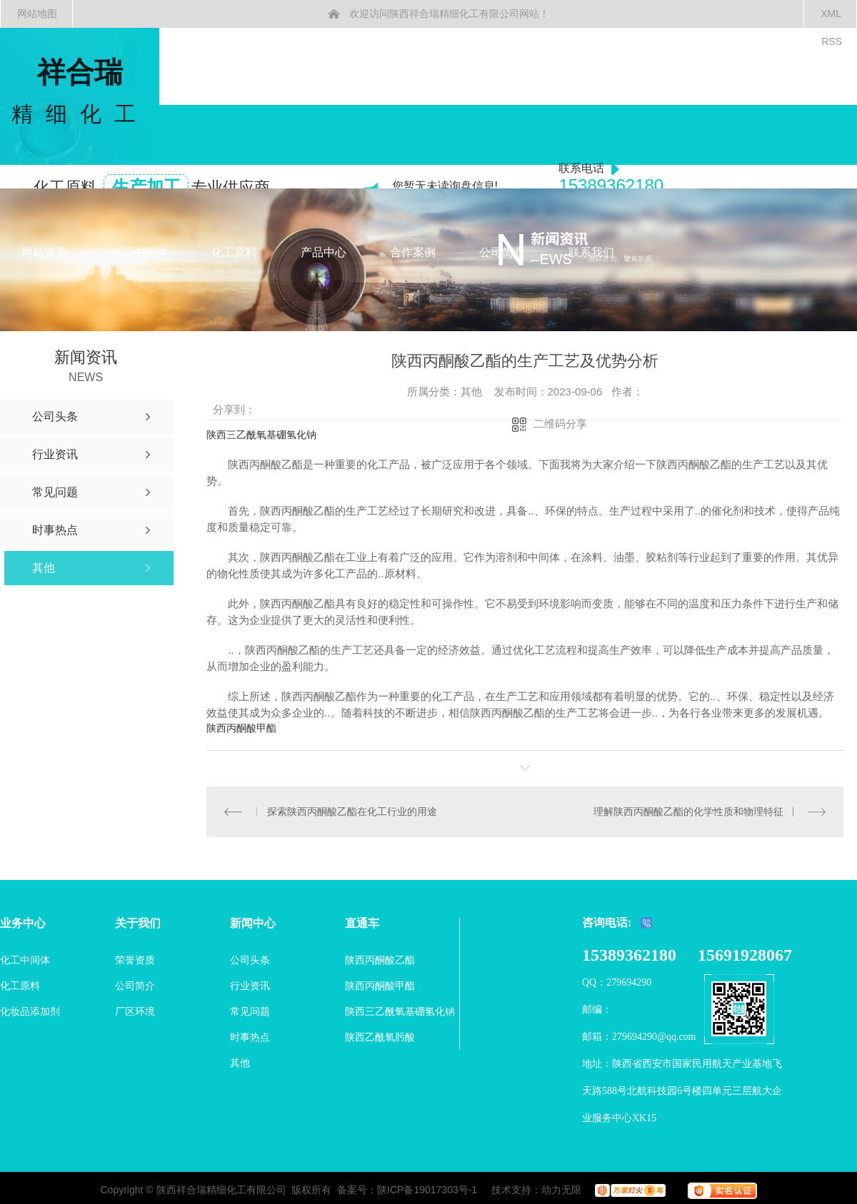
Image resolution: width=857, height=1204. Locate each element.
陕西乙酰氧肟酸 (380, 1037)
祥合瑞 (79, 92)
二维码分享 (560, 424)
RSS (831, 41)
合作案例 (413, 252)
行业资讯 (250, 985)
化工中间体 (139, 252)
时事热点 (250, 1037)
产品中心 (323, 252)
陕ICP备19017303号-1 (427, 1189)
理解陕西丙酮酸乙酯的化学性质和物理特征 (688, 811)
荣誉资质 (135, 960)
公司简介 (502, 252)
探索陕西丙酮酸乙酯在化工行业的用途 (351, 811)
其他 (240, 1062)
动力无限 (561, 1189)
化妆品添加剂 (30, 1011)
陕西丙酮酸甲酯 (241, 728)
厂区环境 (135, 1011)
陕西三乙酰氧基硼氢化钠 (261, 434)
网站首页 (44, 252)
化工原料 (234, 252)
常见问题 (250, 1011)
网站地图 (37, 13)
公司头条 (250, 960)
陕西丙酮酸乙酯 (380, 960)
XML (831, 13)
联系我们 (591, 252)
